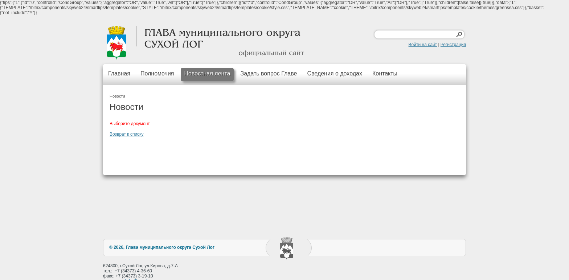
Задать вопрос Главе (268, 73)
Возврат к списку (127, 134)
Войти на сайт (423, 44)
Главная (119, 73)
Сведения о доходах (334, 73)
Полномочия (157, 73)
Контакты (384, 73)
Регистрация (453, 44)
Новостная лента (207, 73)
